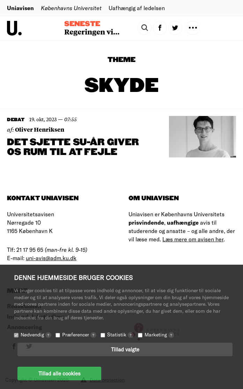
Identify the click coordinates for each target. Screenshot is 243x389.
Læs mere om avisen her (192, 239)
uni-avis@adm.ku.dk (51, 258)
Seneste (82, 24)
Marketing (159, 334)
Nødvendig (36, 334)
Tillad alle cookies (59, 373)
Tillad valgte (125, 349)
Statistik (120, 334)
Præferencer (79, 334)
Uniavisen (20, 8)
